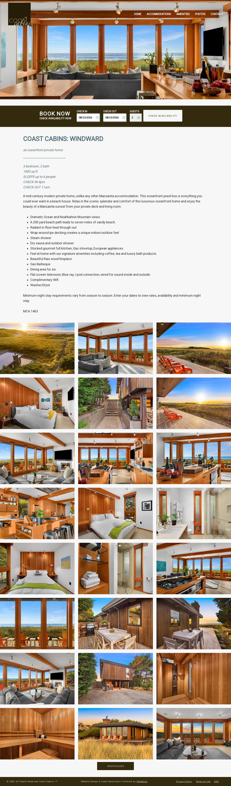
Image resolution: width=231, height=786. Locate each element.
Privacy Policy (184, 781)
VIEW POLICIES (115, 766)
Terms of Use (203, 781)
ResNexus (142, 781)
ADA (216, 781)
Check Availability (163, 115)
